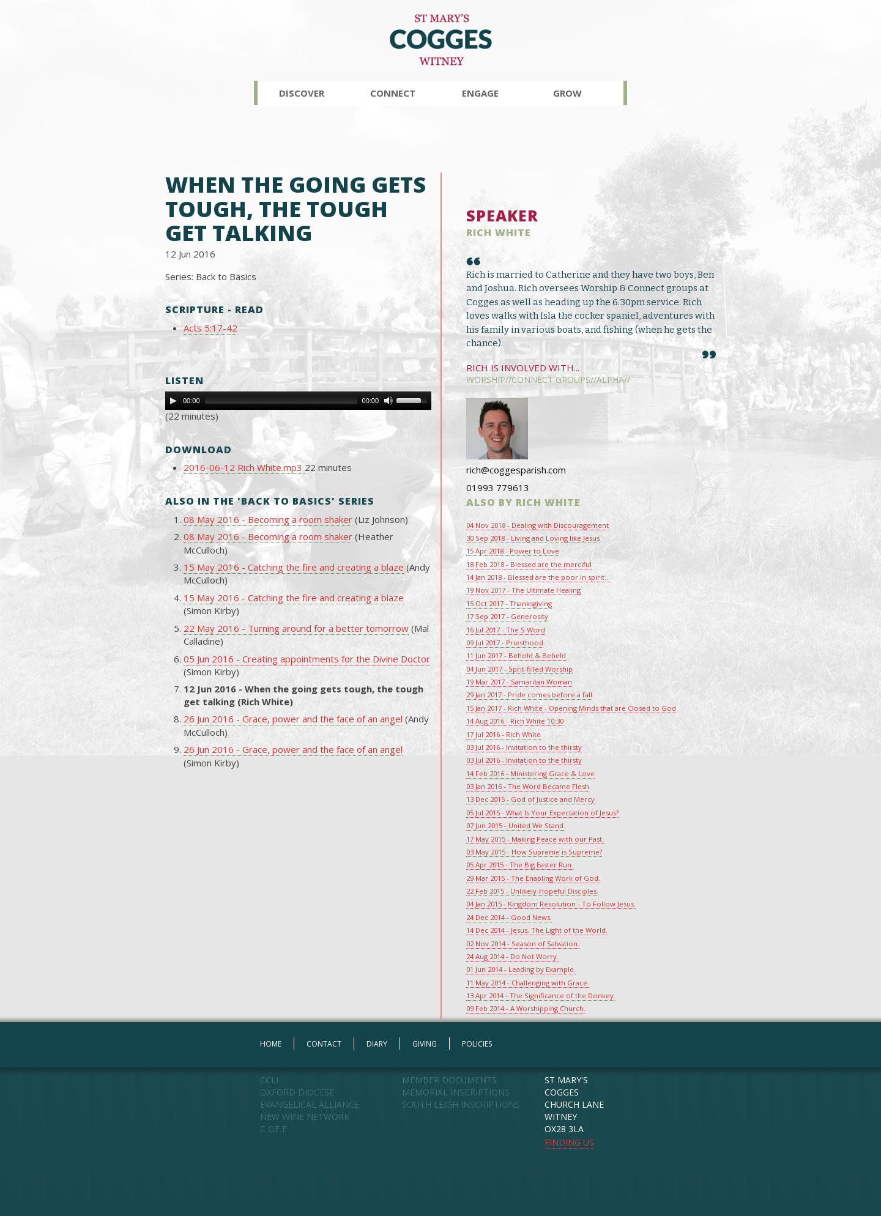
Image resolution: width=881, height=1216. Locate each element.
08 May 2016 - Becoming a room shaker (268, 519)
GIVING (424, 1044)
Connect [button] (392, 93)
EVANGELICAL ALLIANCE (309, 1104)
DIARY (376, 1044)
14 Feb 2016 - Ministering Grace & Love (530, 773)
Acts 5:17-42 (210, 328)
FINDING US (569, 1142)
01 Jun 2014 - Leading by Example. (521, 969)
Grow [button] (567, 93)
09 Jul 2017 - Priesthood (504, 642)
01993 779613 (497, 487)
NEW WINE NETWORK (304, 1116)
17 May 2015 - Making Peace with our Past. (535, 838)
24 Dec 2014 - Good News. (509, 917)
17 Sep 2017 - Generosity (507, 616)
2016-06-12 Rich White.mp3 (244, 467)
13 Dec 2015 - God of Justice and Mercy (530, 799)
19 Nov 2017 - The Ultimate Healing (523, 590)
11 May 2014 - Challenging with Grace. (527, 982)
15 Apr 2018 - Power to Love (512, 550)
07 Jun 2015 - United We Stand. (515, 825)
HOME (270, 1044)
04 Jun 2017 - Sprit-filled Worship (519, 668)
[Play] (173, 401)
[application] (298, 400)
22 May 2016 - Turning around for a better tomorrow (296, 628)
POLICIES (477, 1044)
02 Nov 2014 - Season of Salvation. (522, 943)
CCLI (269, 1080)
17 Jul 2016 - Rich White (503, 734)
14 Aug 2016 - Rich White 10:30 (514, 720)
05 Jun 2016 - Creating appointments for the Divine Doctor (307, 659)
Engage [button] (480, 93)
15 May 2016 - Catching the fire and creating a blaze (294, 567)
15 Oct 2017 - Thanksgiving (509, 603)
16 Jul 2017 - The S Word (505, 629)
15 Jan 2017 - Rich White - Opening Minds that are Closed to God (571, 708)
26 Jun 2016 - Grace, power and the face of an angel (293, 719)
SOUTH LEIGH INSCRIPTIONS (461, 1104)
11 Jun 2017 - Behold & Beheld (516, 655)
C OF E (273, 1129)
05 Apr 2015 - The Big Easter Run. (519, 864)
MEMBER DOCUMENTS (449, 1080)
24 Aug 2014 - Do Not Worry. (512, 956)
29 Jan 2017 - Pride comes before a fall (529, 694)
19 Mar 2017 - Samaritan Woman (519, 681)
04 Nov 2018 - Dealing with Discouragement (537, 525)
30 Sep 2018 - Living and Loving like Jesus (533, 538)
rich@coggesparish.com (516, 470)
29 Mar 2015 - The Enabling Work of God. (533, 878)
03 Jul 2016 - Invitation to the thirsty (524, 747)
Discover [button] (301, 93)
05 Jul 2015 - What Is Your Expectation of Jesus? (542, 812)
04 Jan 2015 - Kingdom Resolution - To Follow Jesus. (551, 903)
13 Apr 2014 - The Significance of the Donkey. (540, 995)
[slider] (281, 401)
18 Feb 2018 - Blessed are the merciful (529, 564)
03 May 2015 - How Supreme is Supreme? (534, 851)
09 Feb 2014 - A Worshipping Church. (525, 1008)
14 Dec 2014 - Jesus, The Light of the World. (537, 930)
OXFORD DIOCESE (297, 1092)
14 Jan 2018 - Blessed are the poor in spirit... (538, 577)
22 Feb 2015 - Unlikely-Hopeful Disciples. (532, 890)
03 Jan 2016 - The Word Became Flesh (527, 786)
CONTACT (324, 1044)
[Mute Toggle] (388, 401)
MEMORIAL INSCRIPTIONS (456, 1092)
